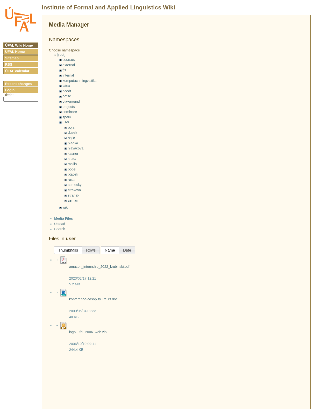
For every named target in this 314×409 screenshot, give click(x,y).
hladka (73, 143)
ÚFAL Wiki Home (19, 45)
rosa (71, 180)
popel (72, 169)
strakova (74, 190)
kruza (72, 159)
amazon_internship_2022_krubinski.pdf (99, 266)
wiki (65, 207)
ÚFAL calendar (17, 71)
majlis (72, 164)
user (66, 122)
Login (9, 90)
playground (71, 101)
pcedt (67, 91)
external (69, 65)
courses (69, 60)
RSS (8, 64)
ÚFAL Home (15, 52)
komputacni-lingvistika (80, 81)
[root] (61, 54)
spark (67, 117)
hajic (71, 138)
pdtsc (67, 96)
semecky (75, 185)
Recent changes (18, 84)
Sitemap (12, 58)
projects (69, 107)
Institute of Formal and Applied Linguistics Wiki (108, 7)
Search (59, 229)
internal (68, 75)
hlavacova (76, 148)
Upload (59, 224)
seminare (70, 112)
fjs (64, 70)
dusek (72, 132)
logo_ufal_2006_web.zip (88, 332)
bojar (72, 127)
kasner (73, 153)
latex (66, 86)
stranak (73, 195)
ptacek (73, 174)
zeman (73, 200)
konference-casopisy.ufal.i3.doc (93, 299)
